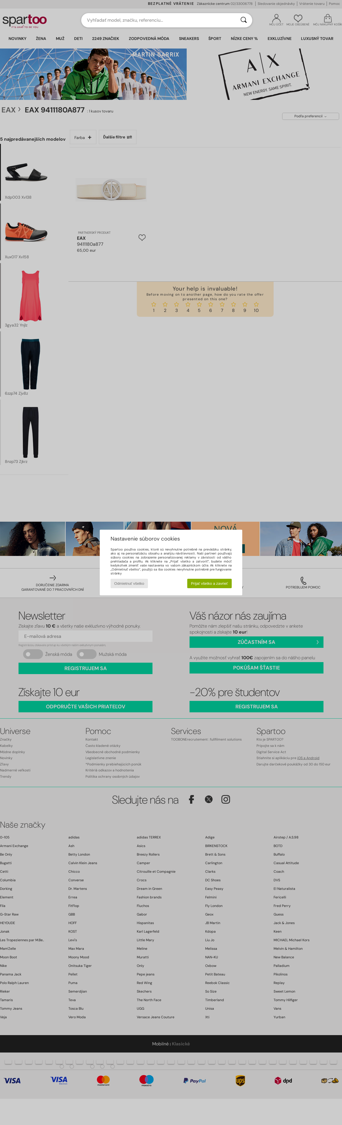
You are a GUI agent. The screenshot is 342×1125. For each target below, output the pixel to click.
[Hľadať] (243, 20)
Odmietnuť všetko (129, 583)
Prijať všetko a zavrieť (209, 583)
